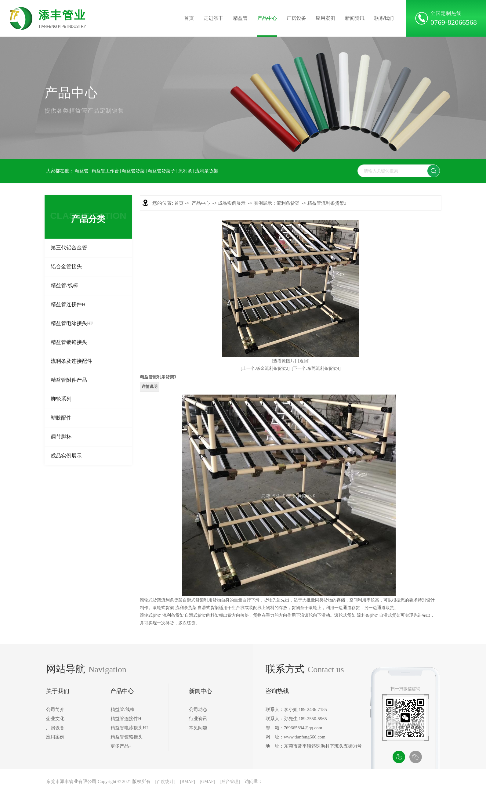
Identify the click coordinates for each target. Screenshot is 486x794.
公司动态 (198, 709)
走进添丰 (213, 18)
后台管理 (229, 781)
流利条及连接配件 (71, 361)
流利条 (185, 170)
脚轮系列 (61, 399)
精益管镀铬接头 (69, 342)
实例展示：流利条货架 (276, 203)
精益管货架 (133, 170)
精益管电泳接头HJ (72, 323)
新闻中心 (200, 691)
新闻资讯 (354, 18)
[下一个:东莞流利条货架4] (316, 368)
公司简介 (55, 709)
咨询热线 (277, 691)
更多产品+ (121, 746)
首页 (189, 18)
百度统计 (165, 781)
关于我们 (57, 691)
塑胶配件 (61, 418)
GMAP (207, 781)
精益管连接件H (68, 304)
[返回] (304, 361)
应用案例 (325, 18)
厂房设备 (296, 18)
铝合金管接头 (66, 266)
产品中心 (267, 18)
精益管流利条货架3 (326, 203)
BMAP (187, 781)
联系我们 (384, 18)
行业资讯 (198, 718)
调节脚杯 (61, 437)
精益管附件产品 (69, 380)
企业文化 (55, 718)
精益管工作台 (105, 170)
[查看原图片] (284, 361)
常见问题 (198, 727)
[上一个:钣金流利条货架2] (265, 368)
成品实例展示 (66, 456)
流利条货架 (206, 170)
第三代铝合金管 (69, 248)
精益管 (240, 18)
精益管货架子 (161, 170)
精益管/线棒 (64, 285)
